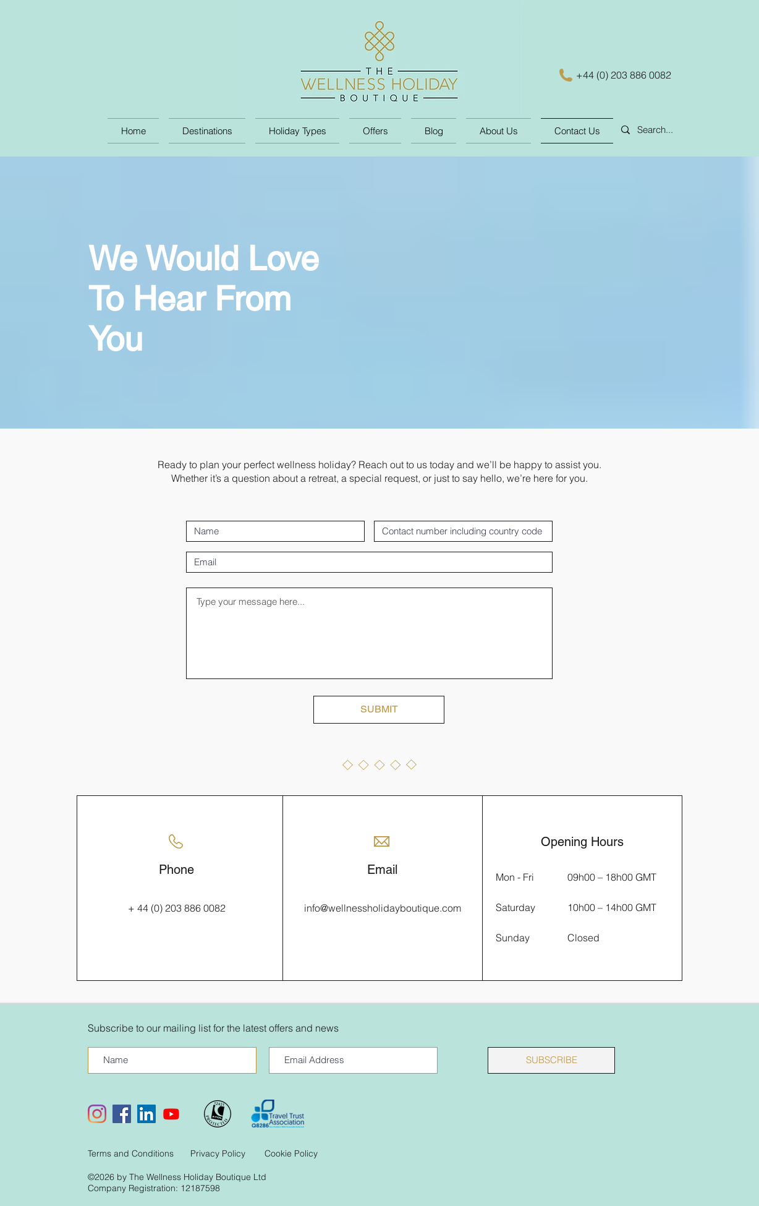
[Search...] (674, 130)
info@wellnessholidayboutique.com (382, 908)
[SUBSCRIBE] (551, 1060)
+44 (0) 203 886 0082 (623, 75)
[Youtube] (171, 1114)
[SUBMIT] (378, 710)
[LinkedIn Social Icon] (146, 1114)
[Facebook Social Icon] (121, 1114)
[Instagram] (97, 1114)
